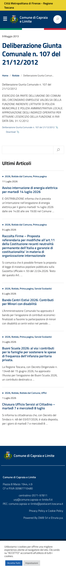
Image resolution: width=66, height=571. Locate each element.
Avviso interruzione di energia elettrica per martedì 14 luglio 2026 (30, 189)
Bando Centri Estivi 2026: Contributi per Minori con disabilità (28, 301)
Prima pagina (40, 176)
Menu (5, 19)
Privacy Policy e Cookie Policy (46, 511)
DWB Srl (43, 518)
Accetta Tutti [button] (13, 563)
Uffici (44, 393)
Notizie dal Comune (21, 176)
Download (11, 132)
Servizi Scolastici (43, 288)
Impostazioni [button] (31, 563)
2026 (7, 176)
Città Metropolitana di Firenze (22, 3)
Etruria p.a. (57, 518)
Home (5, 75)
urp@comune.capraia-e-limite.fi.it (33, 499)
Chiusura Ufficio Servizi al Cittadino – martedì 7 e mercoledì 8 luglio (28, 406)
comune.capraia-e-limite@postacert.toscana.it (36, 504)
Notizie (15, 75)
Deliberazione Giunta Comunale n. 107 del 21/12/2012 (31, 53)
